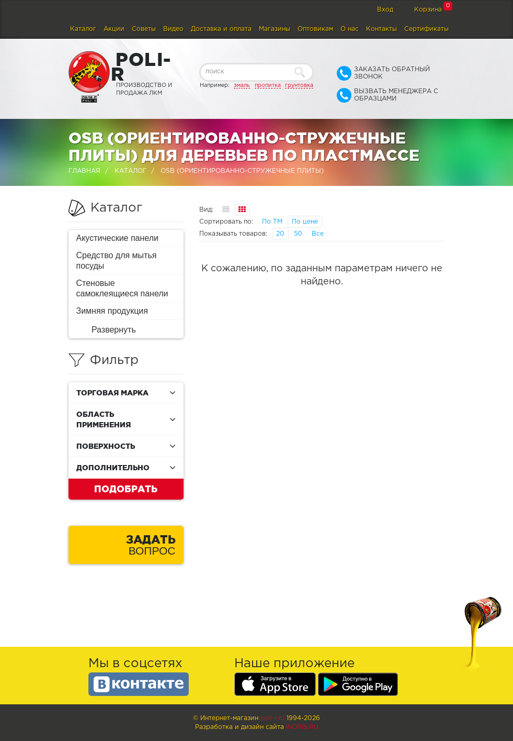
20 (280, 234)
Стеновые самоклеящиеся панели (122, 288)
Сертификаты (426, 29)
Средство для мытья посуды (116, 260)
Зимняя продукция (112, 310)
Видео (173, 29)
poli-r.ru (272, 718)
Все (318, 234)
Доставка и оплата (221, 29)
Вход (385, 10)
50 (298, 234)
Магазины (274, 29)
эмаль (242, 85)
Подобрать (125, 488)
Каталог (83, 29)
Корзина (428, 10)
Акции (114, 29)
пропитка (268, 85)
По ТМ (272, 222)
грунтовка (299, 85)
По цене (305, 222)
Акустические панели (117, 238)
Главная (84, 171)
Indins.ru (302, 727)
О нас (349, 29)
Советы (144, 29)
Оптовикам (315, 29)
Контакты (381, 29)
